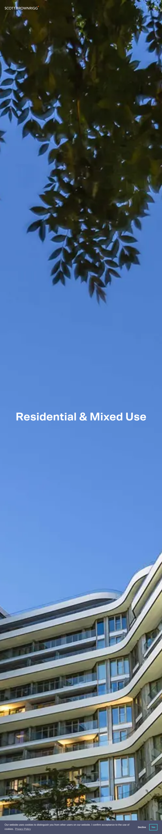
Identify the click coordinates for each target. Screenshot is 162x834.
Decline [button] (142, 827)
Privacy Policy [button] (23, 829)
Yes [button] (153, 827)
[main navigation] (140, 7)
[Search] (148, 7)
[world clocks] (155, 7)
